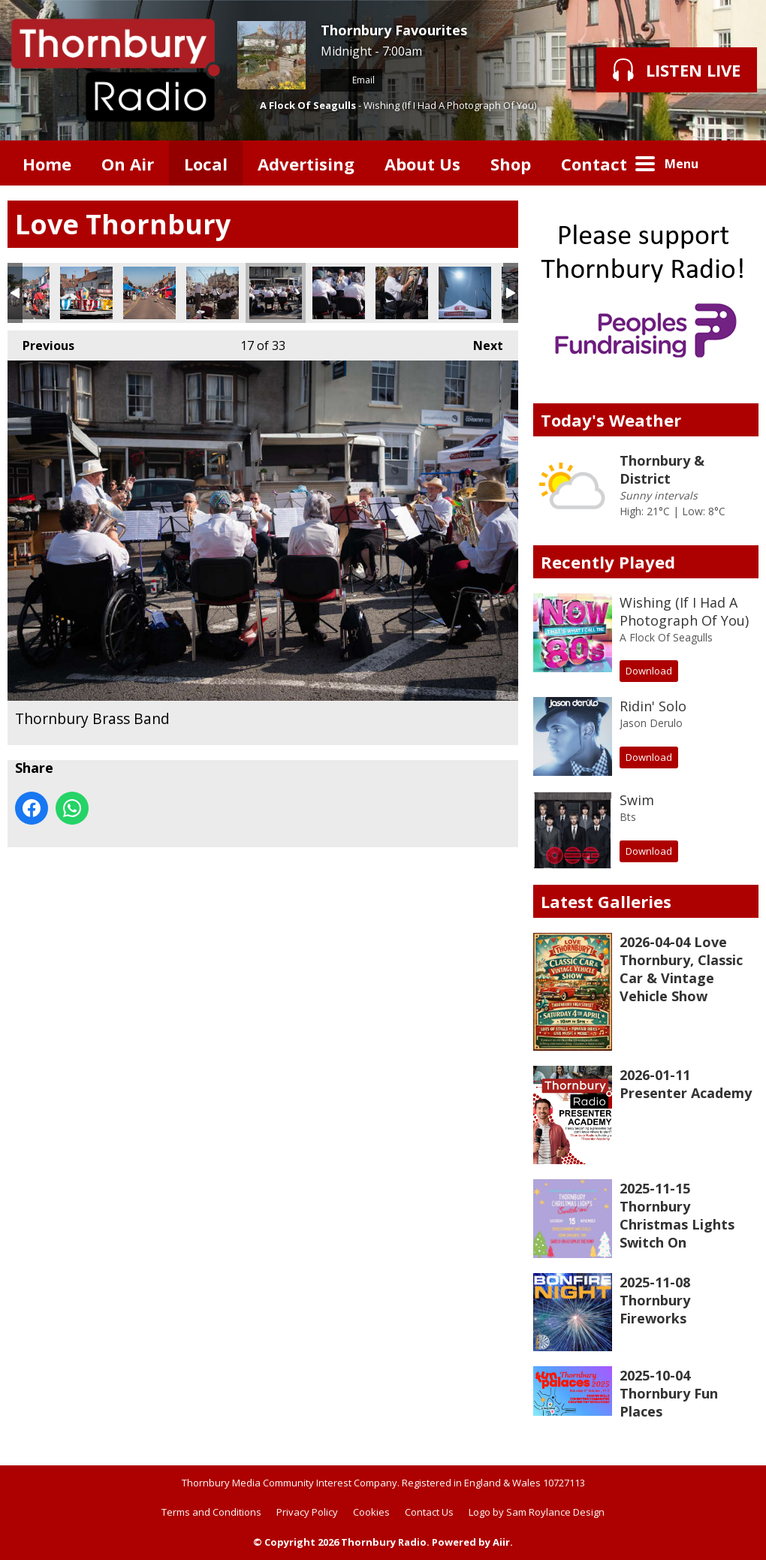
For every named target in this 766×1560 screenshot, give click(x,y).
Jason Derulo (651, 723)
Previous (41, 342)
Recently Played (608, 562)
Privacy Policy (307, 1512)
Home (47, 163)
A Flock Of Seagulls (308, 105)
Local (206, 163)
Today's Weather (611, 420)
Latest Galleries (606, 901)
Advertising (306, 163)
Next (480, 342)
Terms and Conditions (211, 1512)
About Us (422, 163)
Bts (628, 817)
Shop (510, 163)
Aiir (501, 1542)
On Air (127, 163)
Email (351, 80)
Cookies (371, 1512)
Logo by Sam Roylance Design (537, 1512)
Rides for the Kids (86, 293)
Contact (594, 163)
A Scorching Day (465, 293)
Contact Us (429, 1512)
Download (649, 670)
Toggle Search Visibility (735, 163)
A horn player (401, 293)
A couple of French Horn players (338, 293)
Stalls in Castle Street (149, 293)
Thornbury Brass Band (212, 293)
